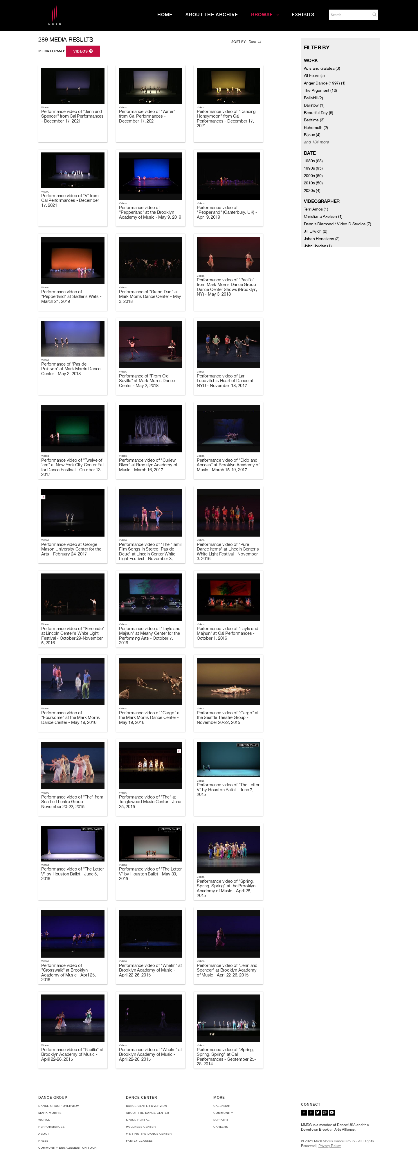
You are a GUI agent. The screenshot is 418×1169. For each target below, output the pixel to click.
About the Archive (211, 14)
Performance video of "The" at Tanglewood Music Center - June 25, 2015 (150, 801)
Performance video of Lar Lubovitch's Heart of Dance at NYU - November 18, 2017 (225, 380)
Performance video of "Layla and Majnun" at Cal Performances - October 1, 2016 (227, 633)
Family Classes (139, 1140)
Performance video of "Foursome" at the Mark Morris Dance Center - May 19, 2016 (70, 717)
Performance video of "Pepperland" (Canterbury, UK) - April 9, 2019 (227, 212)
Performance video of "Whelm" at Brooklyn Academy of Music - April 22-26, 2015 (150, 970)
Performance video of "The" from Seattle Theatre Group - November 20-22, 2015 (72, 801)
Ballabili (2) (313, 98)
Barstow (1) (314, 105)
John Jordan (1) (318, 246)
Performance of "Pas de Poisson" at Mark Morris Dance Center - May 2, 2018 (70, 369)
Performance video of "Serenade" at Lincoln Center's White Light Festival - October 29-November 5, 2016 (73, 635)
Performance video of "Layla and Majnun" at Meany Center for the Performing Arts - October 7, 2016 (150, 635)
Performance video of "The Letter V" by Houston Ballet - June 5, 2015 (72, 873)
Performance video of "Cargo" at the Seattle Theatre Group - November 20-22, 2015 (228, 717)
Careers (220, 1126)
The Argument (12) (320, 90)
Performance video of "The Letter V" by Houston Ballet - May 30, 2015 (150, 873)
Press (43, 1140)
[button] (374, 14)
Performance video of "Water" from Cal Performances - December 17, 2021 (147, 116)
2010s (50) (313, 183)
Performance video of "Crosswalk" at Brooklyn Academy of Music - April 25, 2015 (68, 972)
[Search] (349, 15)
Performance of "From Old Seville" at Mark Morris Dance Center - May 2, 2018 (147, 380)
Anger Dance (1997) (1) (325, 83)
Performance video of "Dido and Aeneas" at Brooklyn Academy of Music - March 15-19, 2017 (228, 465)
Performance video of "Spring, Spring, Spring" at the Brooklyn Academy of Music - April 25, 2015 (226, 888)
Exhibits (303, 14)
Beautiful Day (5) (319, 112)
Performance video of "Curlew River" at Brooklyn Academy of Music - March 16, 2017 (148, 465)
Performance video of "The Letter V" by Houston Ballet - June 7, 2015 (228, 789)
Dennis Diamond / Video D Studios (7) (337, 224)
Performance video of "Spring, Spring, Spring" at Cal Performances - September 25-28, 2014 (226, 1057)
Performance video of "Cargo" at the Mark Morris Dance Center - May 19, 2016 (150, 717)
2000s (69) (313, 175)
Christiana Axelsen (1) (323, 216)
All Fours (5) (314, 75)
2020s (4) (312, 190)
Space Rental (138, 1119)
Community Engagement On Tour (67, 1147)
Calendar (221, 1105)
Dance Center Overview (146, 1105)
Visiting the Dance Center (149, 1133)
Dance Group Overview (58, 1105)
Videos (83, 51)
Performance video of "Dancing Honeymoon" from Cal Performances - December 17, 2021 (226, 118)
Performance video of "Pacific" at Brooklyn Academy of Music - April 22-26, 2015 (72, 1054)
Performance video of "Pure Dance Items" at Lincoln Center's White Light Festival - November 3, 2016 (228, 551)
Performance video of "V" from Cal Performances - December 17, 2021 (70, 200)
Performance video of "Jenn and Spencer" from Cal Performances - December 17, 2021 (72, 116)
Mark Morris (50, 1112)
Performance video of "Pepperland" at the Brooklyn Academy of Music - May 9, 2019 (150, 212)
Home (164, 14)
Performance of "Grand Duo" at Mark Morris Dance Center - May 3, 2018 (150, 296)
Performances (51, 1126)
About (43, 1133)
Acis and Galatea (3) (322, 68)
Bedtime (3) (314, 120)
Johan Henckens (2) (322, 238)
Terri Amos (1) (316, 209)
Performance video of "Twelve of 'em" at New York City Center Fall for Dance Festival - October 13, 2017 (72, 467)
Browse (265, 14)
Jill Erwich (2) (315, 231)
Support (220, 1119)
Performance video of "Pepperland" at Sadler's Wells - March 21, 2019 (71, 296)
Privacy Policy (329, 1146)
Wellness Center (141, 1126)
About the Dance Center (147, 1112)
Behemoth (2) (316, 127)
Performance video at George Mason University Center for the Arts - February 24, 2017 (71, 549)
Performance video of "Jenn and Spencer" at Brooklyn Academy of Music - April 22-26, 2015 (227, 970)
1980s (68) (313, 161)
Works (44, 1119)
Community (223, 1112)
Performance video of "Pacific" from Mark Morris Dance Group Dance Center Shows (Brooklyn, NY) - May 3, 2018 (227, 287)
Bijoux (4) (312, 134)
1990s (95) (313, 168)
